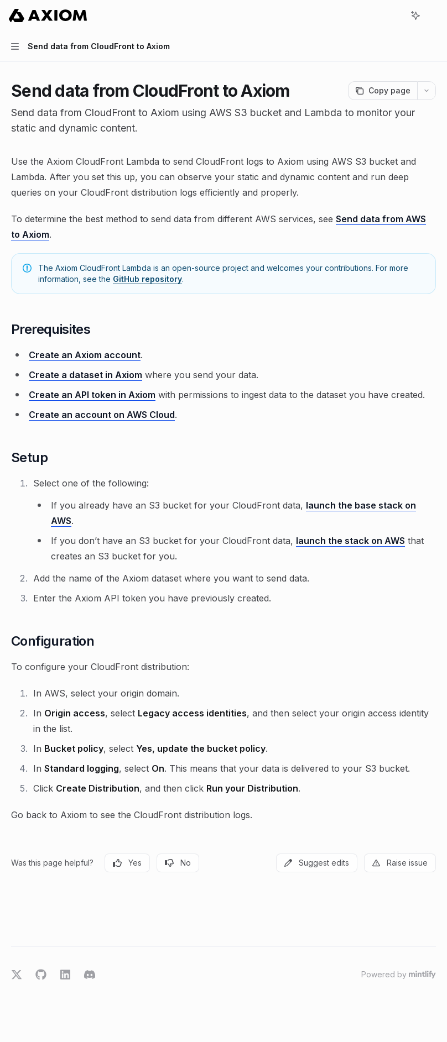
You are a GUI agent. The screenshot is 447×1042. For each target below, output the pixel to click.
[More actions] (432, 15)
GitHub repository (147, 279)
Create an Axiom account (85, 354)
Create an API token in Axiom (92, 394)
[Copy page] (382, 90)
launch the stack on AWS (350, 540)
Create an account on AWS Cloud (102, 414)
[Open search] (395, 15)
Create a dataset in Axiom (85, 374)
